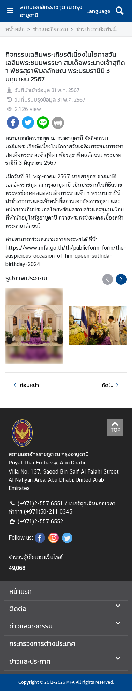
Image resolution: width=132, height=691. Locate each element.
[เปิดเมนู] (12, 11)
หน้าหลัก (15, 29)
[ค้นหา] (119, 11)
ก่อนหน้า (25, 385)
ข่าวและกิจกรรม (50, 29)
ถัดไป (111, 385)
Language (98, 11)
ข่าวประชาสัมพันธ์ (95, 29)
